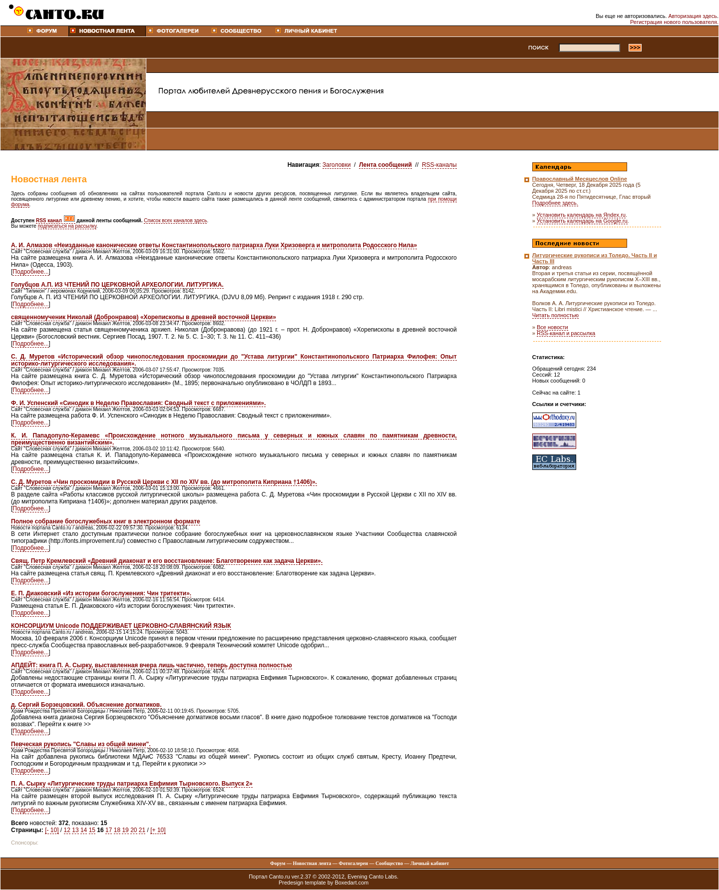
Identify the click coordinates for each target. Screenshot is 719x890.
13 (75, 830)
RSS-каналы (439, 164)
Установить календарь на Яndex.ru (581, 215)
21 (142, 830)
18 (117, 830)
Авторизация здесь (693, 16)
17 (108, 830)
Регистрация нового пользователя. (674, 22)
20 (133, 830)
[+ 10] (157, 830)
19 (125, 830)
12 (67, 830)
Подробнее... (30, 271)
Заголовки (337, 164)
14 (83, 830)
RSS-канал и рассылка (566, 333)
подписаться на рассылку (67, 226)
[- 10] (51, 830)
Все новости (552, 327)
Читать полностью (555, 315)
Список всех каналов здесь (175, 220)
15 (92, 830)
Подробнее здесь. (555, 203)
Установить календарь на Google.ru (582, 221)
